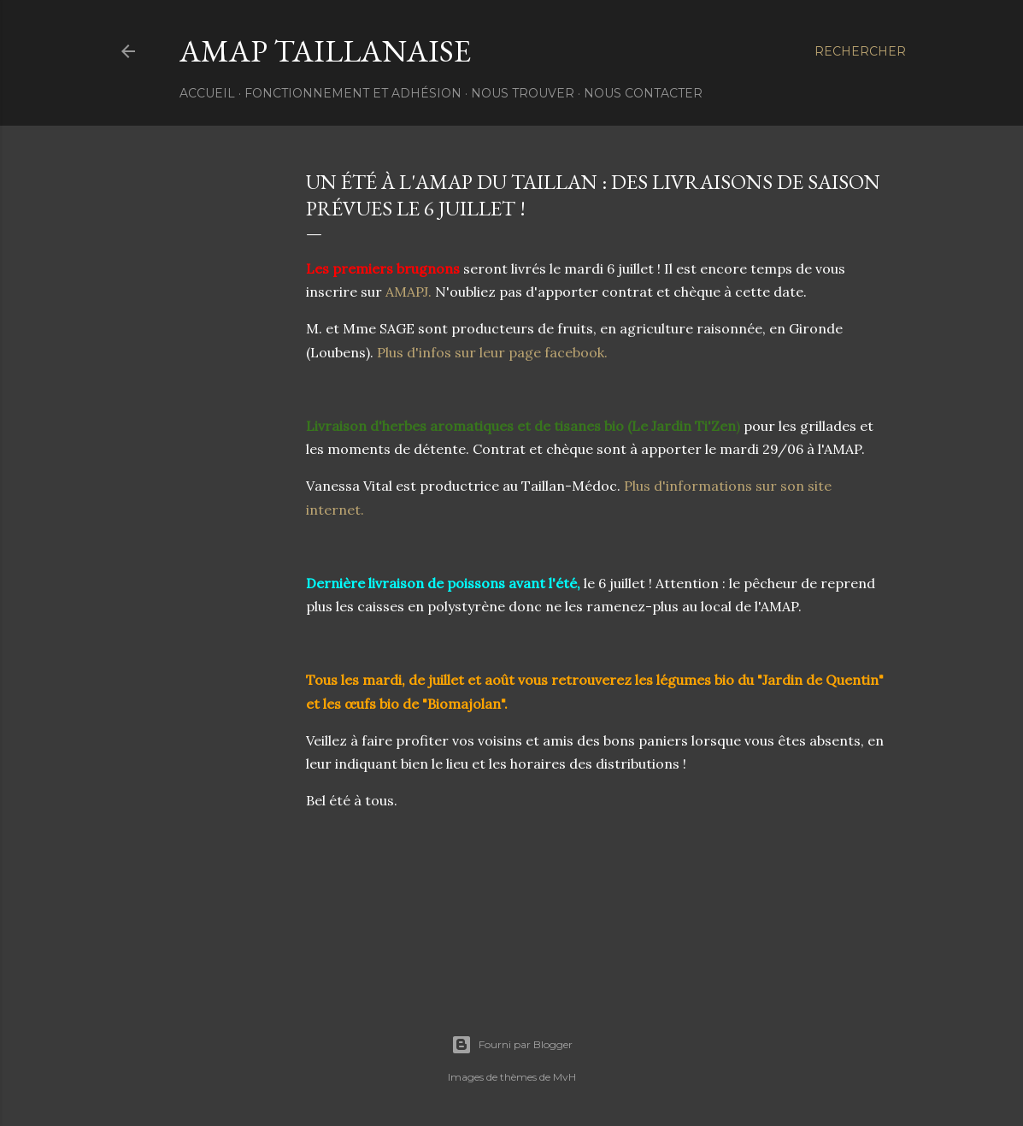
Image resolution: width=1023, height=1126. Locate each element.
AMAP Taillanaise (325, 51)
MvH (564, 1076)
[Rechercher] (860, 51)
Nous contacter (643, 93)
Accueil (207, 93)
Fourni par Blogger (512, 1045)
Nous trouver (522, 93)
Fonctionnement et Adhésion (353, 93)
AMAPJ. (407, 291)
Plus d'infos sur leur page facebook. (492, 352)
